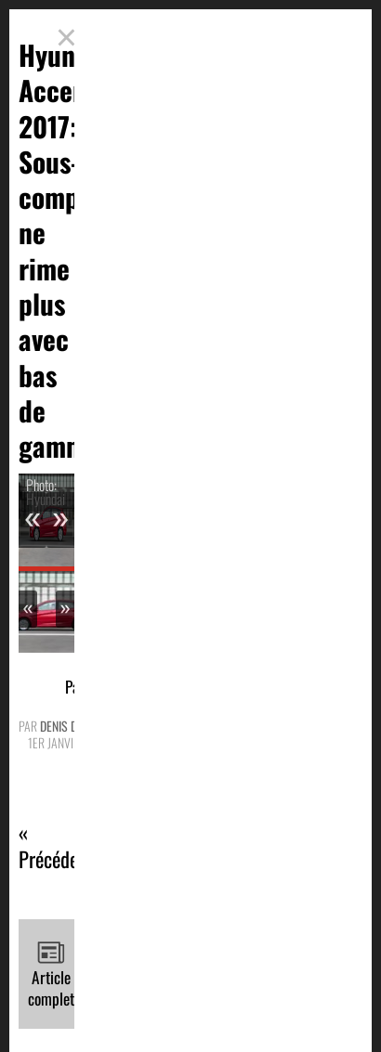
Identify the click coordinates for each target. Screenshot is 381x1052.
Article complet (51, 974)
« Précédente (60, 846)
